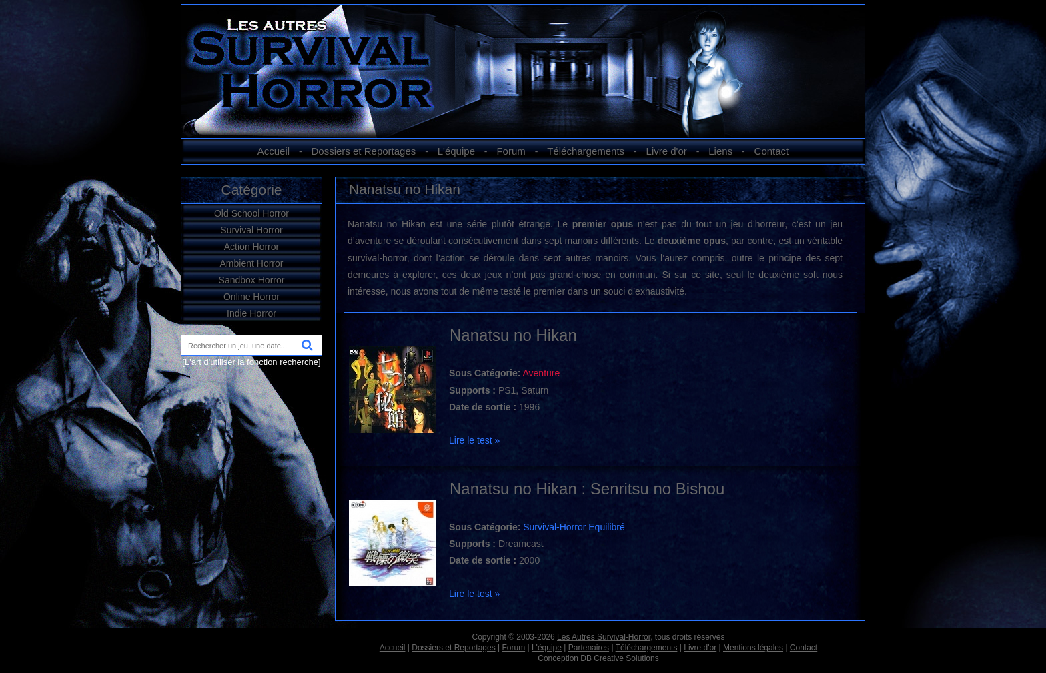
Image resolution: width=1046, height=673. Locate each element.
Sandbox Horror (252, 280)
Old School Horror (251, 213)
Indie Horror (251, 313)
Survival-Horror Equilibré (574, 527)
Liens (720, 151)
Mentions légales (753, 647)
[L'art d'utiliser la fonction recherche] (251, 362)
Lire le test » (474, 440)
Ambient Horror (252, 263)
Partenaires (588, 647)
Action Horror (251, 246)
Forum (510, 151)
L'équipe (456, 151)
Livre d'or (666, 151)
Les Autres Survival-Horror (603, 637)
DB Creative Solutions (619, 658)
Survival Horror (251, 230)
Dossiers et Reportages (364, 151)
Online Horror (251, 296)
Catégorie (251, 189)
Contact (771, 151)
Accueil (273, 151)
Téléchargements (585, 151)
